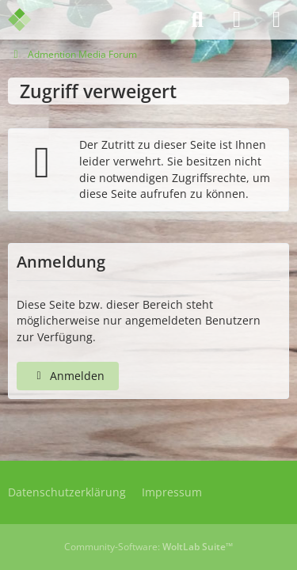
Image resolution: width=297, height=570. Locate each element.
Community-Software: (148, 546)
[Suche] (197, 20)
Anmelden (68, 375)
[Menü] (276, 20)
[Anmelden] (237, 20)
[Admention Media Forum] (30, 20)
